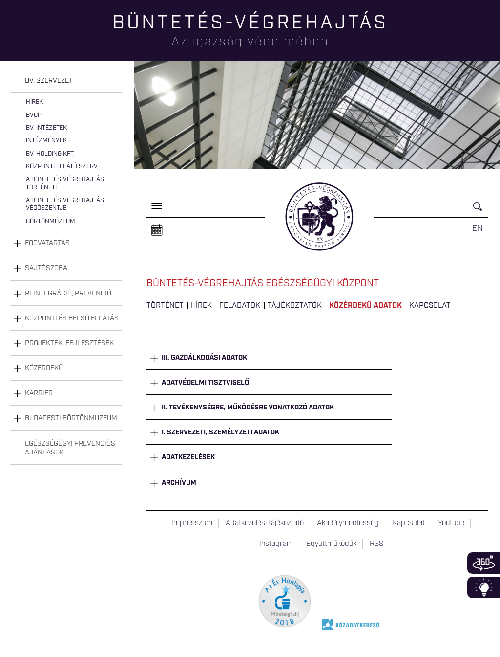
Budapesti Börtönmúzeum (71, 418)
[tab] (66, 81)
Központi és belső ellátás (72, 318)
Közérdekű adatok (365, 306)
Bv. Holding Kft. (50, 154)
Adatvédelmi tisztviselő (205, 382)
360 (483, 563)
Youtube (451, 523)
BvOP (34, 115)
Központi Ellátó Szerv (62, 166)
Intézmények (46, 140)
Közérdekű (44, 368)
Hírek (34, 102)
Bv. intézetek (46, 128)
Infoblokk (483, 587)
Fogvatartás (47, 243)
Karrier (39, 393)
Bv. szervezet (49, 80)
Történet (165, 306)
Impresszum (191, 523)
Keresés (480, 210)
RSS (376, 544)
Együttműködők (331, 544)
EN (477, 228)
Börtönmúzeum (50, 221)
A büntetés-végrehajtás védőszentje (65, 204)
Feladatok (239, 306)
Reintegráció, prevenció (68, 293)
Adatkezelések (188, 457)
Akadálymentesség (348, 523)
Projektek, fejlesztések (69, 343)
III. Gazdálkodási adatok (204, 357)
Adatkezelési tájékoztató (265, 523)
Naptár (156, 230)
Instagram (276, 544)
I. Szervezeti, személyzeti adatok (220, 432)
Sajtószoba (46, 268)
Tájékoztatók (295, 306)
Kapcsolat (430, 306)
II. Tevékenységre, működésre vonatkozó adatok (248, 407)
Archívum (179, 482)
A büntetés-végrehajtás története (65, 183)
